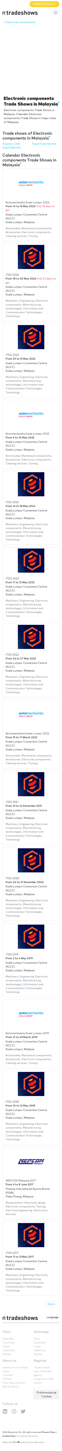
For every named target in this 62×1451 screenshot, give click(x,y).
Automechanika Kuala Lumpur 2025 (27, 434)
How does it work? (14, 1383)
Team (5, 1371)
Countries (8, 1342)
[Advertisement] (31, 59)
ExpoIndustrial (11, 147)
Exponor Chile (11, 144)
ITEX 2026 (12, 275)
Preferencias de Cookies (46, 1394)
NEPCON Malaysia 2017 (21, 1180)
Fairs (6, 1332)
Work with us (10, 1386)
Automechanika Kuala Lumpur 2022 (27, 733)
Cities (6, 1346)
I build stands (42, 1367)
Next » (52, 1304)
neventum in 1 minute (15, 1367)
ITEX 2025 (12, 355)
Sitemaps (41, 1332)
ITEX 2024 (12, 502)
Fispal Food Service (44, 144)
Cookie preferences (28, 1436)
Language (53, 1317)
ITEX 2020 (12, 878)
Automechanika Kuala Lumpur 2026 (27, 202)
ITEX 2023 (12, 578)
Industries (8, 1350)
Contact (7, 1375)
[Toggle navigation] (55, 12)
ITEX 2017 (12, 1253)
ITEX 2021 (12, 802)
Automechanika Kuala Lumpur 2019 (27, 1033)
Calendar (8, 1339)
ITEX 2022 (12, 655)
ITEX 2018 (12, 1102)
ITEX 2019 (12, 954)
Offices (7, 1379)
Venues (6, 1354)
